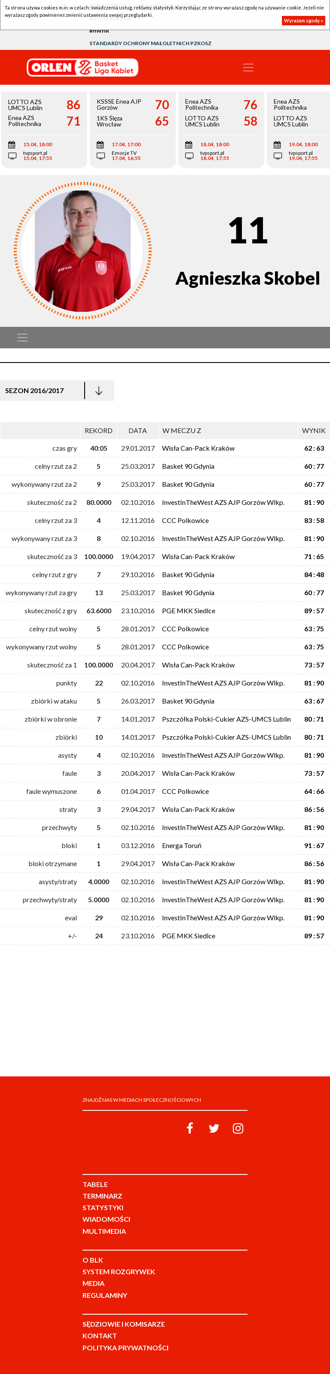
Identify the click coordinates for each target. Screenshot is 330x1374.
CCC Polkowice (185, 520)
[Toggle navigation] (248, 67)
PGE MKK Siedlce (188, 610)
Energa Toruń (182, 845)
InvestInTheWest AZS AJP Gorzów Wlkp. (223, 502)
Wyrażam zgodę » (303, 20)
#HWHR (99, 31)
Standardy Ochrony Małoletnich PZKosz (150, 43)
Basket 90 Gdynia (188, 466)
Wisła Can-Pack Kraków (198, 448)
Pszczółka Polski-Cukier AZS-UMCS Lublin (226, 719)
